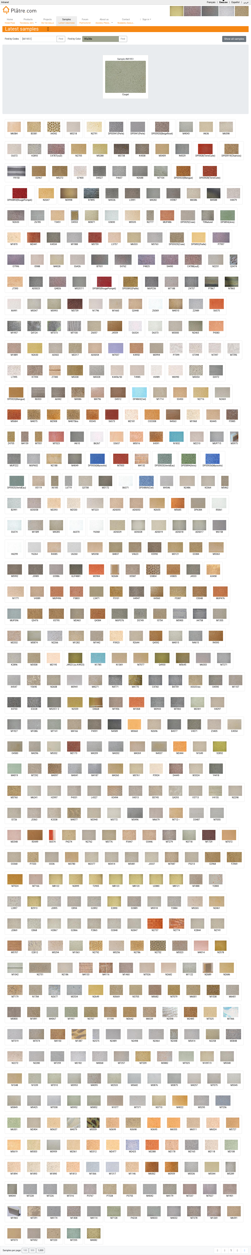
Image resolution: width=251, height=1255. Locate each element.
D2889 (134, 908)
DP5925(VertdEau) (16, 487)
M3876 (154, 1085)
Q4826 (57, 288)
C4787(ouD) (56, 155)
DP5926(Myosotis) (97, 465)
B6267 (97, 443)
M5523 (179, 952)
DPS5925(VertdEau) (165, 465)
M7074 (36, 1041)
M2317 (75, 355)
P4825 (146, 266)
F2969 (234, 864)
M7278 (194, 1218)
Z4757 (191, 288)
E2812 (35, 952)
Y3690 (34, 687)
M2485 (190, 1019)
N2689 (208, 974)
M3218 (73, 133)
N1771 (15, 598)
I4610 (77, 443)
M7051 (38, 443)
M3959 (53, 1151)
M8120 (136, 886)
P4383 (216, 332)
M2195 (53, 664)
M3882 (164, 1063)
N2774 (176, 930)
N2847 (134, 930)
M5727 (232, 1129)
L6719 (68, 487)
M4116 (105, 974)
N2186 (65, 974)
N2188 (54, 465)
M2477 (112, 1151)
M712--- (176, 819)
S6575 (216, 310)
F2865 (94, 930)
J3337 (152, 864)
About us (103, 21)
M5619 (14, 1151)
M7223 (95, 510)
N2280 (36, 1063)
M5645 (182, 664)
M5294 (55, 952)
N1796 (95, 310)
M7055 (217, 819)
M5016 (136, 443)
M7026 (147, 974)
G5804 (153, 576)
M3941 (74, 687)
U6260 (74, 554)
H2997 (54, 797)
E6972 (216, 377)
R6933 (38, 399)
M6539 (149, 1019)
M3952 (73, 1107)
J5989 (35, 576)
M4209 (94, 753)
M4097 (54, 775)
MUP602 (33, 465)
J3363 (34, 819)
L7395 (14, 377)
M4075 (33, 421)
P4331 (74, 797)
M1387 (78, 1041)
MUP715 (217, 443)
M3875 (174, 1085)
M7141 (54, 731)
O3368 (14, 864)
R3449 (35, 841)
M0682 (154, 996)
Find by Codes (12, 39)
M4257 (194, 1085)
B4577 (174, 731)
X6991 (14, 310)
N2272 (15, 1063)
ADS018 (179, 532)
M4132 (141, 465)
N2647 (46, 200)
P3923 (116, 642)
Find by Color (74, 39)
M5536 (191, 1173)
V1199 (110, 1019)
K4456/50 (117, 377)
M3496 (135, 819)
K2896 (14, 664)
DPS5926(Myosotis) (213, 465)
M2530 (73, 510)
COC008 (152, 421)
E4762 (123, 266)
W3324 (196, 775)
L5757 (114, 244)
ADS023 (36, 288)
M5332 (53, 753)
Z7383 (55, 377)
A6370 (76, 532)
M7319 (15, 1041)
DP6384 (198, 510)
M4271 (95, 687)
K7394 (35, 377)
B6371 (125, 487)
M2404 (33, 1129)
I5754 (160, 620)
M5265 (195, 908)
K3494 (115, 797)
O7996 (15, 266)
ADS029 (117, 532)
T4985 (137, 377)
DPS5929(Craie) (177, 244)
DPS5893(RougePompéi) (19, 200)
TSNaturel (208, 222)
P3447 (129, 841)
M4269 (137, 753)
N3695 (154, 1129)
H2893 (34, 155)
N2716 (201, 399)
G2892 (94, 908)
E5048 (199, 598)
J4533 (193, 576)
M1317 (112, 1173)
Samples (67, 21)
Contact (125, 21)
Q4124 (34, 332)
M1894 (14, 1173)
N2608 (53, 687)
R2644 (136, 642)
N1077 (115, 1107)
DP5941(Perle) (137, 133)
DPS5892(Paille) (130, 288)
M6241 (34, 797)
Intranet (5, 2)
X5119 (38, 487)
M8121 (176, 886)
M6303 (203, 664)
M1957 (14, 332)
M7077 (140, 664)
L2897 (14, 908)
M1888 (195, 886)
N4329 (182, 155)
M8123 (115, 886)
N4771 (115, 687)
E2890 (114, 908)
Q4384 (97, 620)
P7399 (176, 355)
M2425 (132, 1151)
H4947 (136, 598)
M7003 (120, 465)
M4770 (135, 687)
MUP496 (57, 598)
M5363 (216, 554)
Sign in (144, 19)
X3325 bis (195, 687)
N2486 (187, 487)
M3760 (14, 797)
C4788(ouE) (193, 266)
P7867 (211, 288)
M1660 (115, 310)
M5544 (211, 1173)
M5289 (230, 1173)
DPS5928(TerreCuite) (209, 178)
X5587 (133, 576)
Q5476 (35, 620)
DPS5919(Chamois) (231, 155)
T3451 (57, 222)
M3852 (93, 1107)
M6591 (234, 1218)
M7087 (171, 864)
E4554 (234, 731)
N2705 (78, 155)
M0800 (14, 1019)
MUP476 (220, 598)
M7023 (56, 443)
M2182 (78, 1063)
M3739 (74, 310)
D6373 (155, 332)
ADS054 (95, 355)
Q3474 (233, 266)
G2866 (74, 930)
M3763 (154, 244)
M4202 (115, 753)
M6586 (193, 200)
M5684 (14, 421)
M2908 (53, 421)
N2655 (157, 510)
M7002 (177, 709)
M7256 (223, 1107)
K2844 (197, 930)
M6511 (193, 1129)
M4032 (174, 1218)
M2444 (179, 753)
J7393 (15, 288)
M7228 (30, 1196)
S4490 (170, 266)
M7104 (160, 178)
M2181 (131, 421)
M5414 (191, 1041)
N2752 (158, 952)
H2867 (54, 930)
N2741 (217, 930)
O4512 (118, 399)
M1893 (33, 1173)
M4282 (153, 200)
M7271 (223, 664)
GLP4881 (76, 576)
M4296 (34, 753)
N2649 (96, 996)
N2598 (170, 1019)
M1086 (34, 731)
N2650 (35, 355)
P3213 (191, 864)
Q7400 (80, 178)
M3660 (134, 731)
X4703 (14, 709)
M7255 (73, 1240)
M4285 (56, 532)
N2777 (150, 222)
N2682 (168, 974)
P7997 (221, 244)
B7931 (100, 266)
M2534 (74, 996)
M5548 (227, 1063)
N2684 (115, 576)
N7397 (214, 355)
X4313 (135, 797)
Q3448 (135, 310)
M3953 (74, 1085)
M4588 (213, 200)
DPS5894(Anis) (188, 465)
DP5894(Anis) (228, 222)
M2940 (94, 819)
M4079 (73, 1129)
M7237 (189, 1196)
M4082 (93, 1240)
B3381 (34, 133)
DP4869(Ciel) (139, 399)
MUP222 (14, 465)
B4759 (175, 687)
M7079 (173, 996)
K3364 (208, 487)
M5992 (14, 576)
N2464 (156, 1041)
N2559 (75, 709)
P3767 (90, 1196)
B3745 (155, 797)
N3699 (112, 1129)
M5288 (100, 155)
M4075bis (73, 421)
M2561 (73, 1151)
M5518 (154, 908)
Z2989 (196, 310)
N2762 (89, 841)
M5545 (234, 1085)
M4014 (201, 952)
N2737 (155, 930)
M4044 (12, 1196)
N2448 (174, 1041)
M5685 (177, 510)
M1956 (115, 709)
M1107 (235, 687)
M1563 (76, 952)
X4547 (14, 687)
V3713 (195, 797)
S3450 (180, 399)
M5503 (33, 1151)
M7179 (15, 996)
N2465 (195, 332)
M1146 (132, 1173)
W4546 (166, 487)
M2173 (73, 753)
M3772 (114, 819)
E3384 (196, 554)
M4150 (57, 1041)
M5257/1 (79, 288)
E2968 (213, 864)
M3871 (91, 222)
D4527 (99, 178)
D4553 (74, 222)
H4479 (233, 200)
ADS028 (138, 532)
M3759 (95, 244)
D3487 (196, 819)
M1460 (126, 974)
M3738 (121, 155)
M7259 (57, 1063)
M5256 (116, 952)
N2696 (154, 731)
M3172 (105, 487)
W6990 (175, 377)
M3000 (175, 332)
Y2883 (216, 886)
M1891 (33, 1019)
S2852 (220, 753)
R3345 (92, 421)
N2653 (15, 222)
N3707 (91, 1019)
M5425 (34, 1107)
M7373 (54, 332)
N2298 (235, 797)
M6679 (156, 819)
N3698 (133, 1129)
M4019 (14, 775)
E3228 (34, 709)
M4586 (77, 399)
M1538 (213, 996)
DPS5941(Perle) (116, 133)
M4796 (97, 399)
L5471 (96, 598)
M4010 (175, 310)
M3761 (136, 775)
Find (61, 39)
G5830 (111, 222)
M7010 (54, 1085)
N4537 (159, 753)
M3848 (233, 1041)
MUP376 (119, 620)
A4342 (53, 133)
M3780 (71, 864)
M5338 (75, 377)
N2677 (54, 996)
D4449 (176, 775)
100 (25, 1250)
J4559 (115, 332)
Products (27, 21)
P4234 (134, 1218)
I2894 (74, 908)
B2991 (14, 510)
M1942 (96, 642)
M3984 (96, 576)
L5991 (132, 200)
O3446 (149, 841)
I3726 (14, 819)
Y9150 (16, 178)
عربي (246, 2)
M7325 (210, 1019)
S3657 (116, 443)
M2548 (14, 841)
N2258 (212, 1041)
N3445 (213, 421)
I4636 (206, 133)
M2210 (196, 443)
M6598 (226, 133)
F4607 (119, 178)
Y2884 (174, 908)
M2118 (211, 1151)
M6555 (173, 1129)
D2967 (39, 178)
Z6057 (94, 332)
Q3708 (85, 487)
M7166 (35, 886)
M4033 (154, 1218)
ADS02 (55, 355)
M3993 (54, 310)
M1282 (76, 642)
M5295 (201, 1107)
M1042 (15, 974)
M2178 (171, 1151)
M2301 (197, 709)
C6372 (14, 155)
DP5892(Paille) (198, 244)
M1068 (136, 709)
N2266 (55, 642)
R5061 (219, 510)
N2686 (226, 974)
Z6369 (155, 310)
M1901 (229, 1196)
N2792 (96, 952)
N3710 (159, 1107)
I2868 (34, 930)
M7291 (34, 1218)
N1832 (176, 443)
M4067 (52, 1019)
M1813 (73, 1173)
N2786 (137, 952)
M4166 (74, 731)
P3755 (129, 1196)
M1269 (214, 1218)
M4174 (53, 1218)
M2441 (33, 244)
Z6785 (37, 222)
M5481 (131, 864)
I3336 (52, 864)
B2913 (34, 908)
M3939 (171, 1173)
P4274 (69, 841)
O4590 (215, 687)
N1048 (14, 1085)
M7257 (121, 1063)
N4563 (173, 421)
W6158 (219, 532)
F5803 (76, 598)
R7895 (91, 200)
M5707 (14, 952)
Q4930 (162, 664)
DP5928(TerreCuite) (205, 155)
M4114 (93, 1218)
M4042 (149, 1196)
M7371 (137, 1107)
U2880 (156, 886)
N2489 (113, 1041)
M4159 (24, 443)
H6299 (14, 554)
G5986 (56, 576)
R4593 (216, 642)
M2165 (191, 1151)
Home (10, 21)
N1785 (98, 664)
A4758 (199, 620)
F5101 (116, 598)
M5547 (34, 310)
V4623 (135, 554)
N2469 (222, 399)
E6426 (77, 266)
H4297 (217, 709)
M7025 (186, 1063)
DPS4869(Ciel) (146, 487)
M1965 (14, 1218)
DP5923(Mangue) (16, 399)
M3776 (109, 841)
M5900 (179, 620)
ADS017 (199, 532)
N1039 (34, 1085)
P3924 (156, 775)
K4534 (53, 244)
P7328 (109, 1196)
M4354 (196, 377)
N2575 (96, 1041)
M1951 (71, 1019)
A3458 (213, 576)
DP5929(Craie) (188, 222)
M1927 (14, 731)
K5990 (154, 554)
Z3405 (214, 731)
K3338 (54, 819)
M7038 (54, 1107)
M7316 (70, 1196)
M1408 (73, 1218)
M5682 (134, 1085)
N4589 (114, 731)
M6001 (193, 996)
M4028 (57, 266)
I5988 (37, 266)
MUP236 (151, 288)
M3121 (175, 554)
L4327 (94, 797)
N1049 (199, 753)
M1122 (189, 974)
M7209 (143, 1063)
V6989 (156, 377)
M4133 (85, 974)
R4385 (54, 554)
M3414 (111, 864)
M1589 (35, 532)
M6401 (232, 996)
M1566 (92, 1173)
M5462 (224, 487)
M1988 (74, 244)
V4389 (37, 598)
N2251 (215, 266)
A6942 (58, 399)
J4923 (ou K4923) (75, 664)
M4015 (175, 642)
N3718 (189, 841)
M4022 (179, 1107)
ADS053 (136, 510)
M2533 (114, 1085)
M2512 (93, 1151)
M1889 (14, 355)
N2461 (216, 908)
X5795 (56, 620)
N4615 (195, 642)
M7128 (113, 1218)
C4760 (155, 687)
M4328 (96, 377)
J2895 (54, 908)
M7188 (171, 288)
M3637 (53, 1129)
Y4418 (216, 775)
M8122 (55, 886)
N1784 (35, 996)
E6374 (14, 532)
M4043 (186, 133)
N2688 (140, 178)
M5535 (132, 222)
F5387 (178, 598)
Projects (47, 21)
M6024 (213, 1129)
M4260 (115, 775)
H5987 (173, 200)
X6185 (55, 487)
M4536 (111, 200)
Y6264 (34, 554)
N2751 (40, 974)
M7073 (14, 1240)
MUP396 (14, 620)
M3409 (162, 155)
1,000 (40, 1250)
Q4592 (156, 642)
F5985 (232, 421)
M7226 (50, 1196)
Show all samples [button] (234, 38)
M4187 (94, 775)
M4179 (169, 1196)
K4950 (136, 355)
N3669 (116, 996)
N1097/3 (207, 1063)
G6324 (135, 332)
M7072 (229, 841)
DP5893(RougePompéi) (104, 288)
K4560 (157, 598)
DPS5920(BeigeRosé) (162, 133)
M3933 (157, 709)
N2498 (134, 1041)
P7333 (33, 864)
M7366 (230, 1019)
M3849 (14, 1107)
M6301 (14, 1129)
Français (211, 2)
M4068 (99, 1063)
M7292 (34, 775)
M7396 (233, 355)
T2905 (96, 886)
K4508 (142, 155)
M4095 (94, 1085)
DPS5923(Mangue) (183, 178)
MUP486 (167, 222)
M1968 (193, 421)
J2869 (14, 930)
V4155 (215, 797)
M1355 (219, 620)
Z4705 (11, 443)
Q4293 (175, 797)
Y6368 (96, 532)
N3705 (136, 996)
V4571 (194, 731)
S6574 (52, 841)
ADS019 (159, 532)
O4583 (15, 753)
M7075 (214, 1085)
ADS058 (34, 510)
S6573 (112, 421)
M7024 (15, 886)
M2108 (231, 1151)
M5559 (93, 1129)
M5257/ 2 (54, 709)
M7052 (33, 1240)
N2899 (76, 886)
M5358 (95, 554)
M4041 (74, 775)
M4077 (74, 819)
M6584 (14, 133)
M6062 (151, 1173)
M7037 (115, 355)
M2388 (152, 1151)
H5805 (173, 576)
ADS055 (117, 510)
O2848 (114, 930)
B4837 (116, 554)
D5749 (140, 620)
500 (32, 1250)
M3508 (33, 664)
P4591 (94, 731)
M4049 (74, 465)
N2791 (94, 133)
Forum (85, 21)
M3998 (68, 200)
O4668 (96, 709)
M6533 (134, 244)
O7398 (195, 355)
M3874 (34, 642)
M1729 (208, 841)
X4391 (156, 443)
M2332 (14, 642)
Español (235, 2)
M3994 (156, 355)
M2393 (54, 510)
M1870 (14, 244)
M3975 (234, 443)
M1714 (160, 399)
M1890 (53, 1173)
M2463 (77, 620)
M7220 (53, 1240)
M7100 (74, 332)
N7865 (231, 288)
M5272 (59, 178)
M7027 (209, 1196)
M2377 (91, 864)
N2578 (220, 952)
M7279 (169, 841)
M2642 (129, 1019)
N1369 (119, 664)
